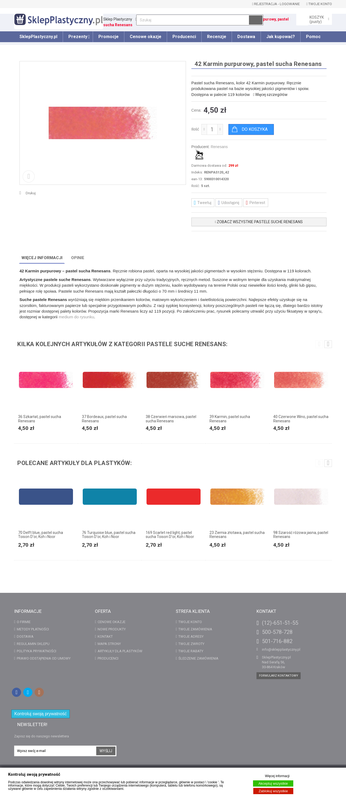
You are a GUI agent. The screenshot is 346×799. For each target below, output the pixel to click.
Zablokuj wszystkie (273, 791)
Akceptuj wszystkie (273, 783)
